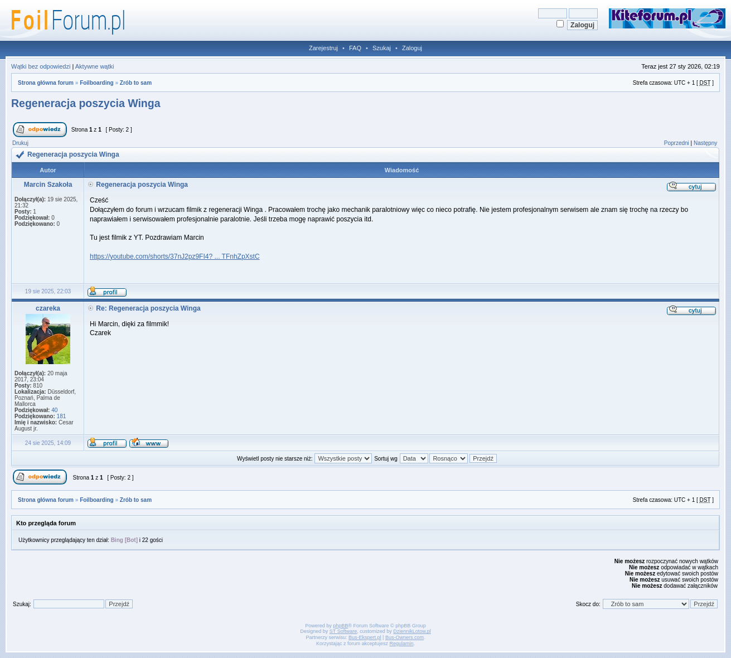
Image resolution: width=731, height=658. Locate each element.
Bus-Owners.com (404, 637)
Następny (705, 143)
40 (54, 410)
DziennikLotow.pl (412, 631)
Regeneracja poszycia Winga (86, 103)
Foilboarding (97, 83)
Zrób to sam (136, 83)
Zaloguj (412, 48)
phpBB (340, 625)
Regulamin (402, 643)
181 (61, 416)
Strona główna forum (46, 83)
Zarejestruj (323, 48)
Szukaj (381, 48)
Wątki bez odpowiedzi (40, 66)
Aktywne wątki (94, 66)
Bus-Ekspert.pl (364, 637)
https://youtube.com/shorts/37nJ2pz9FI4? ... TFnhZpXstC (175, 256)
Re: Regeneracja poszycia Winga (148, 308)
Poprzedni (676, 143)
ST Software (343, 631)
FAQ (355, 48)
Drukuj (20, 143)
